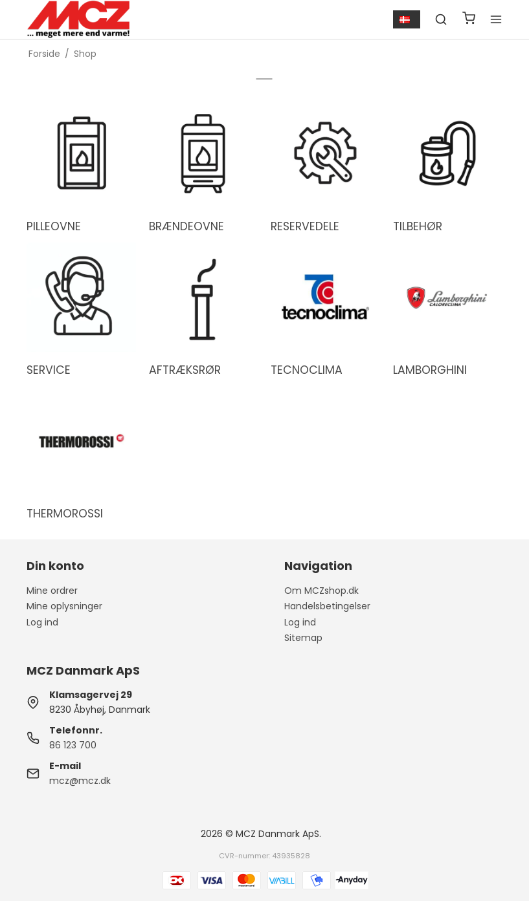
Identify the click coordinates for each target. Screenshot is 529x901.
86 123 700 (72, 745)
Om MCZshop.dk (321, 590)
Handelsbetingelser (327, 606)
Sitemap (303, 637)
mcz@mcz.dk (80, 780)
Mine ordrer (52, 590)
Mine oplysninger (64, 606)
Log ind (42, 622)
